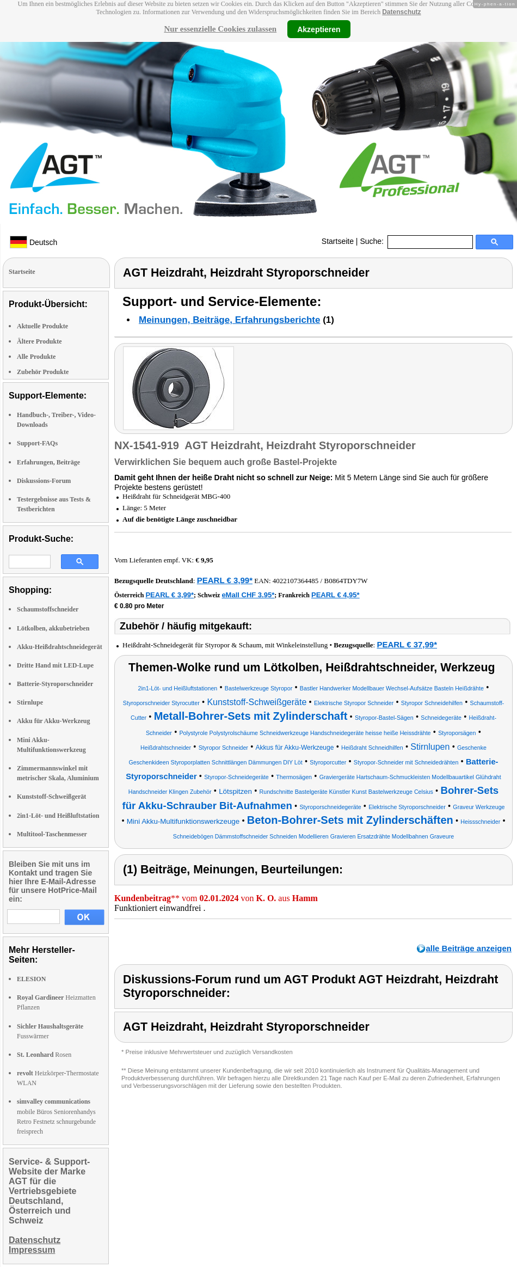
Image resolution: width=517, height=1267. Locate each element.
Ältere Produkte (39, 341)
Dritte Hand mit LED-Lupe (55, 665)
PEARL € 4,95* (335, 595)
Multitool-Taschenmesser (52, 834)
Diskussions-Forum (44, 481)
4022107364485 (296, 581)
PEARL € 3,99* (225, 580)
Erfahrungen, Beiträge (48, 462)
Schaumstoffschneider (47, 609)
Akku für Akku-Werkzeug (53, 721)
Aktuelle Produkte (42, 326)
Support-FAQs (37, 443)
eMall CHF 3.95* (247, 595)
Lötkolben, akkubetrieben (53, 628)
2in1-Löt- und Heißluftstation (58, 815)
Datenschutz (401, 12)
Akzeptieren (318, 29)
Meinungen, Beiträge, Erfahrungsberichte (229, 320)
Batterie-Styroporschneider (55, 684)
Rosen (44, 1054)
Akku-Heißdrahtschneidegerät (59, 647)
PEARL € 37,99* (407, 644)
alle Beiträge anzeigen (469, 948)
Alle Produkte (36, 356)
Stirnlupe (30, 702)
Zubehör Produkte (43, 372)
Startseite (338, 241)
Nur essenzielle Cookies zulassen (220, 29)
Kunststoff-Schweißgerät (51, 796)
